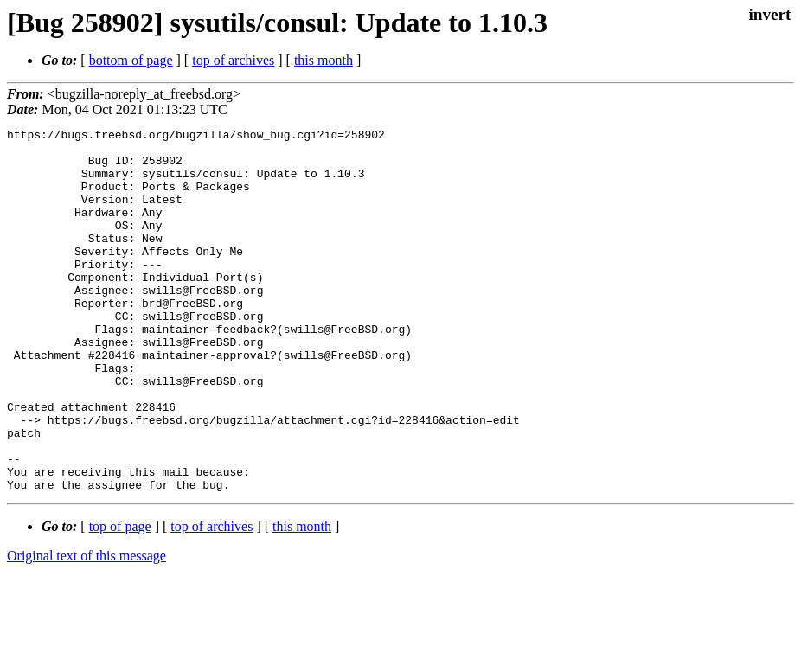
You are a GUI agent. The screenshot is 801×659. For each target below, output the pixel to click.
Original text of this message (86, 628)
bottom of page (131, 60)
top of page (120, 599)
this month (323, 60)
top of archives (233, 60)
